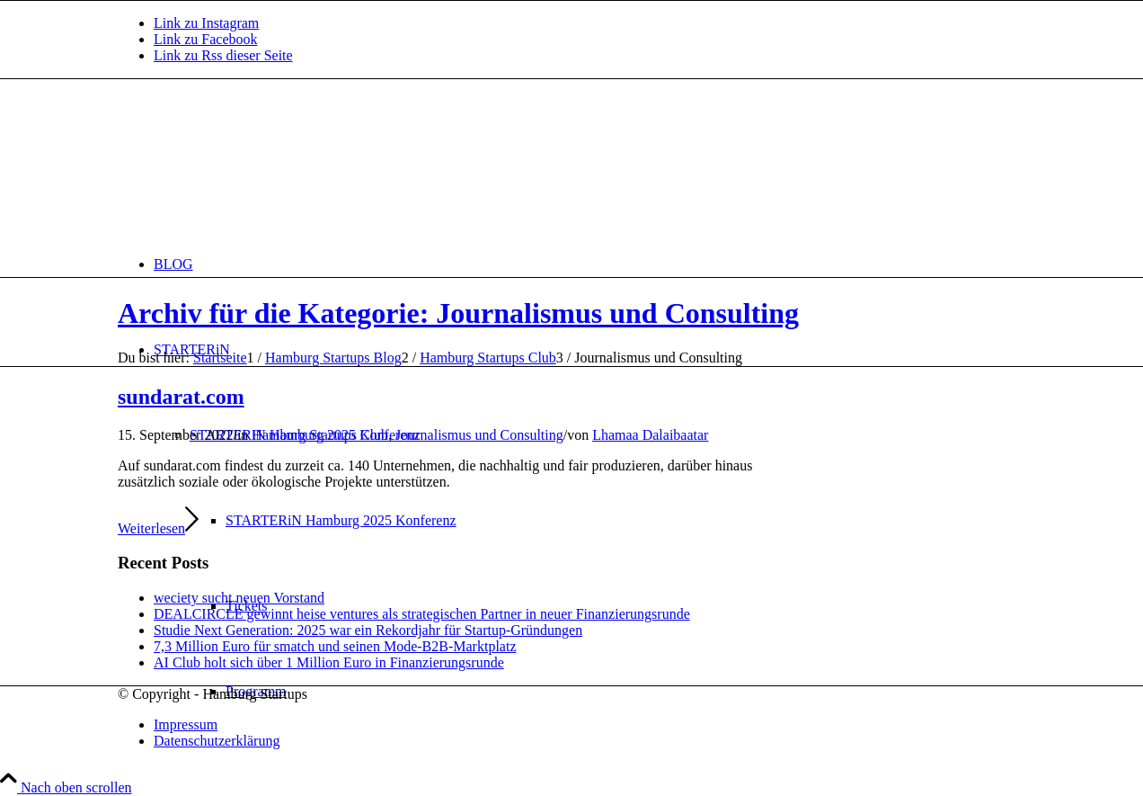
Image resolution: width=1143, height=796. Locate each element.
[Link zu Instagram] (206, 23)
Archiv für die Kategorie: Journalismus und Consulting (458, 313)
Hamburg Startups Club (320, 435)
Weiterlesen (158, 528)
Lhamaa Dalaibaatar (650, 435)
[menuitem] (589, 264)
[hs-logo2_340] (252, 164)
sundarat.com (181, 396)
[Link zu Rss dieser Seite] (223, 55)
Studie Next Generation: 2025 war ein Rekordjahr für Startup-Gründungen (368, 630)
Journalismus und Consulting (479, 435)
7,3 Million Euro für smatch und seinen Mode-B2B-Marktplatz (335, 646)
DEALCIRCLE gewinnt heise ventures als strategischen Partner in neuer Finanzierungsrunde (422, 614)
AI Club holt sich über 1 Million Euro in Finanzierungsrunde (329, 662)
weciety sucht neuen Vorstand (239, 597)
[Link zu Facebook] (206, 39)
